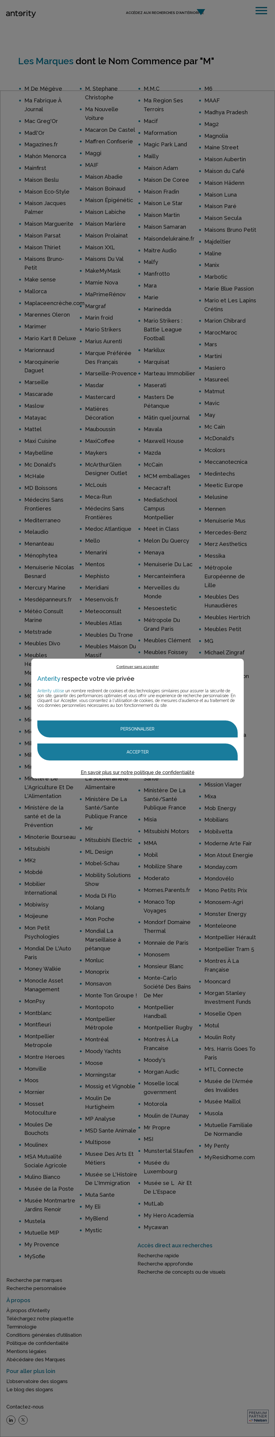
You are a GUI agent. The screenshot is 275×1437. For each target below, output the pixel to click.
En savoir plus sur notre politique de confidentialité (138, 772)
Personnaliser (137, 729)
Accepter (138, 752)
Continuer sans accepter (137, 667)
